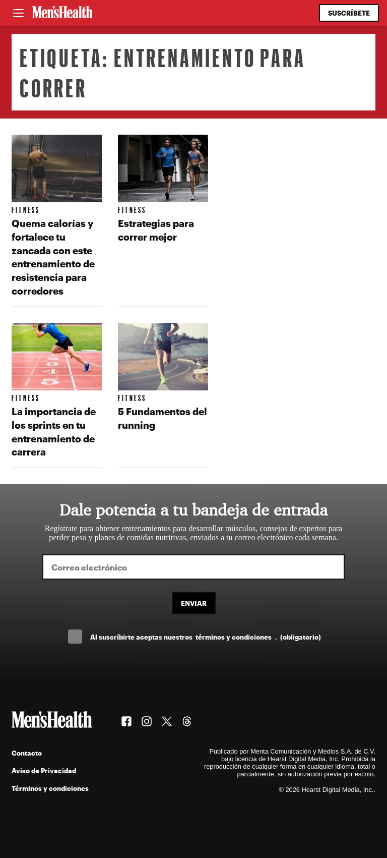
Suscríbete (349, 13)
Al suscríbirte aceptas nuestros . (205, 637)
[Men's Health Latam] (62, 13)
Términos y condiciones (50, 788)
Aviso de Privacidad (44, 770)
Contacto (27, 753)
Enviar (194, 603)
